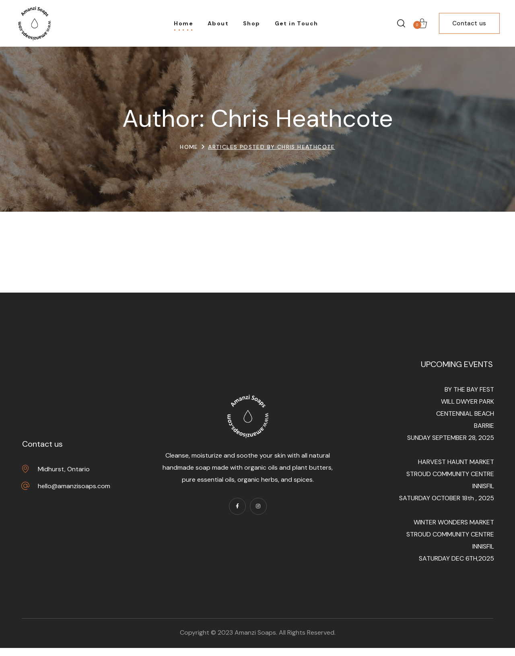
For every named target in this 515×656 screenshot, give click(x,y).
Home (189, 147)
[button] (401, 23)
